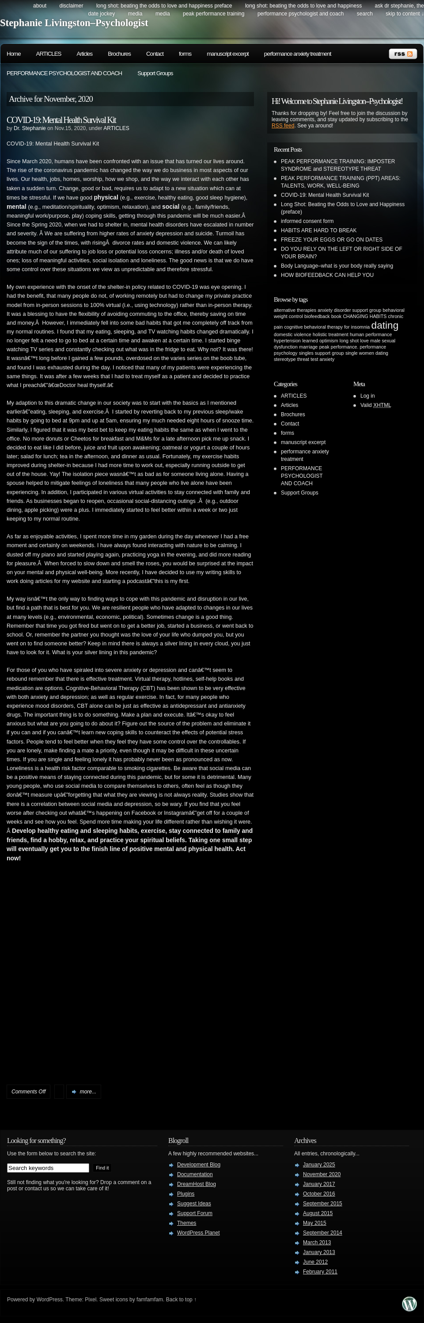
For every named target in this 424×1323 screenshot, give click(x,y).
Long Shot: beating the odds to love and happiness (303, 6)
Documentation (195, 1174)
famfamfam (149, 1299)
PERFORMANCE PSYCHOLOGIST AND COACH (300, 14)
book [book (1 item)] (336, 316)
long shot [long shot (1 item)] (349, 340)
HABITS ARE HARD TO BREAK (319, 230)
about (39, 6)
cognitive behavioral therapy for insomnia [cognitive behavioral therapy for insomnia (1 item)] (327, 327)
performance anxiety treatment (297, 53)
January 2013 (319, 1252)
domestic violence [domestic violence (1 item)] (292, 334)
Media (135, 14)
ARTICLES (48, 53)
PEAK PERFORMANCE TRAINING (213, 14)
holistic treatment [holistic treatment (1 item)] (330, 334)
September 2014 (322, 1233)
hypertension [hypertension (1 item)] (287, 340)
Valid (375, 405)
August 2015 (318, 1213)
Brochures (119, 53)
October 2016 (319, 1194)
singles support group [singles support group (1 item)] (321, 353)
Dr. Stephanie (30, 128)
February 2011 (320, 1272)
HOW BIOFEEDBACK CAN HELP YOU (327, 275)
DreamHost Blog (196, 1184)
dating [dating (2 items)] (385, 325)
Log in (367, 396)
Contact (154, 53)
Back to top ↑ (181, 1299)
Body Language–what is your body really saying (337, 266)
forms (185, 53)
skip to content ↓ (405, 14)
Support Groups (155, 73)
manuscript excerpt (228, 53)
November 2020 (322, 1174)
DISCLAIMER (71, 6)
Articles (85, 53)
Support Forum (194, 1213)
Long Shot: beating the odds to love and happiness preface (164, 6)
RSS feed (283, 126)
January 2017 (319, 1184)
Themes (186, 1223)
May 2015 (314, 1223)
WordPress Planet (198, 1233)
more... (88, 1092)
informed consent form (307, 221)
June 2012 (315, 1262)
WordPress (50, 1299)
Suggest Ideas (194, 1203)
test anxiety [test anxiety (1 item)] (322, 359)
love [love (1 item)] (364, 340)
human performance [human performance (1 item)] (371, 334)
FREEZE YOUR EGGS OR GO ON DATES (331, 240)
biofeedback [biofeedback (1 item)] (316, 316)
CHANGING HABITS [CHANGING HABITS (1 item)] (364, 316)
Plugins (185, 1194)
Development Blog (198, 1165)
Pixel (90, 1299)
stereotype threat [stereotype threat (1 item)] (291, 359)
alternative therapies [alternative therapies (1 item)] (295, 310)
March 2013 (317, 1242)
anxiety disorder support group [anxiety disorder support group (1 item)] (349, 310)
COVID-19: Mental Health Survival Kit (61, 120)
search (365, 14)
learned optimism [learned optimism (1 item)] (320, 340)
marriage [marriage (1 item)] (308, 346)
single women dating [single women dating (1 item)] (366, 353)
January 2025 (319, 1165)
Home (14, 53)
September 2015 (322, 1203)
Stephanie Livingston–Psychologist (74, 22)
